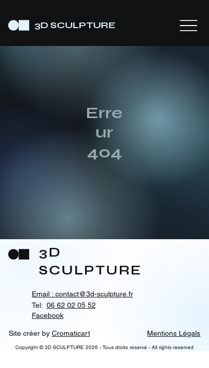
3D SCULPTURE (75, 25)
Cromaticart (71, 333)
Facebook (48, 315)
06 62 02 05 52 (71, 305)
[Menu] (188, 25)
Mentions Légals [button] (173, 333)
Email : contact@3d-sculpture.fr (82, 294)
